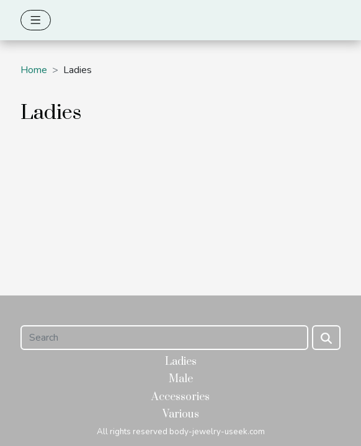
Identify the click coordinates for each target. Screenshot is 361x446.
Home (33, 70)
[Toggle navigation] (35, 20)
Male (181, 379)
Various (181, 414)
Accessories (180, 397)
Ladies (181, 362)
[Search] (164, 337)
